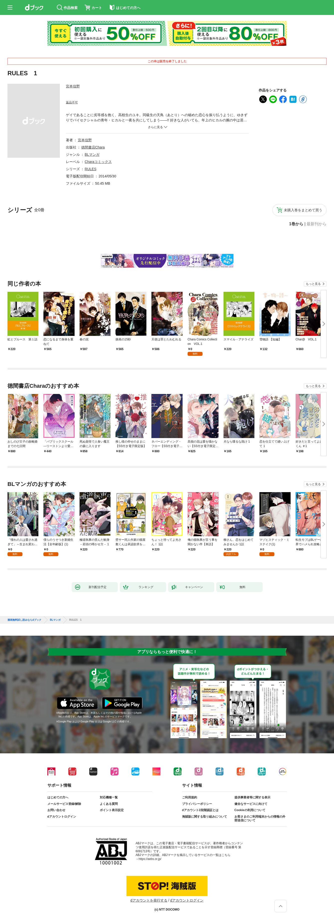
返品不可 (72, 102)
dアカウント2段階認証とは (200, 810)
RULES (91, 169)
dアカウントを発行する (148, 900)
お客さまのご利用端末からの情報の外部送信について (259, 818)
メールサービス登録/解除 (64, 804)
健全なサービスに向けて (250, 804)
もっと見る (313, 284)
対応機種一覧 (109, 797)
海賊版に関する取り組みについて (204, 816)
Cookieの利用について (249, 810)
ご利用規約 (189, 797)
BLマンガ (92, 154)
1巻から (296, 224)
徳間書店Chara (93, 147)
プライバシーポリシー (197, 804)
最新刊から (317, 224)
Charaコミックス (98, 162)
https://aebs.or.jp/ (150, 859)
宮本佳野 (73, 86)
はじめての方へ (57, 797)
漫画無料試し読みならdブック (24, 620)
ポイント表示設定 (112, 810)
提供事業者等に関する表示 (252, 797)
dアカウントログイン (61, 816)
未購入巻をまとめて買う (303, 210)
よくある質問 (109, 804)
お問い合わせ (56, 810)
